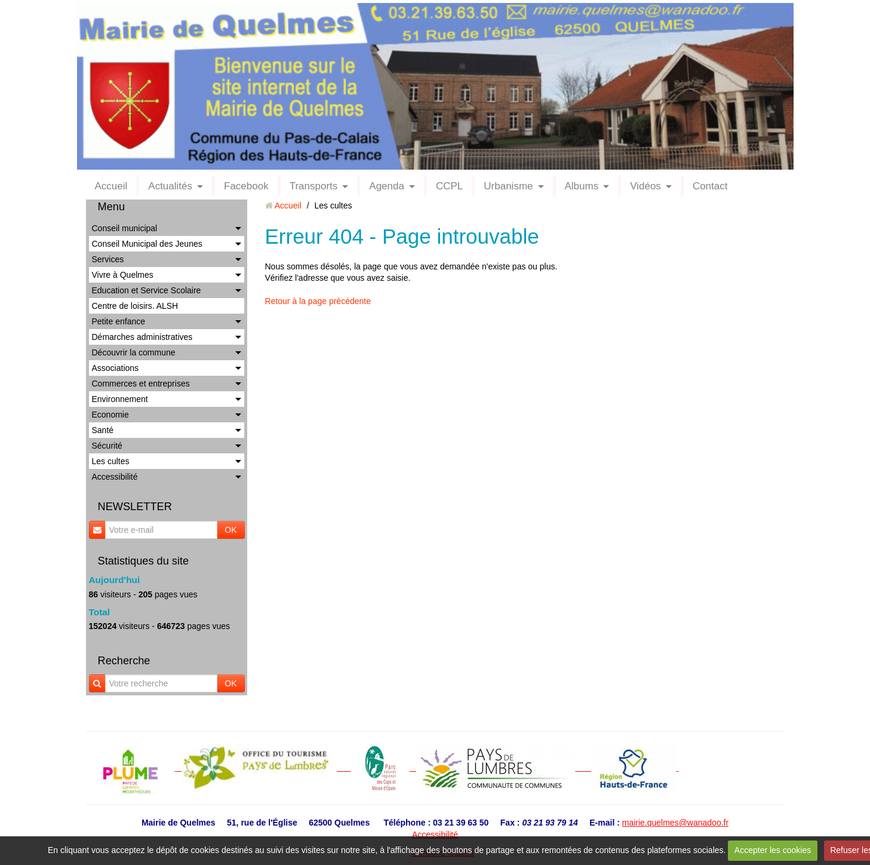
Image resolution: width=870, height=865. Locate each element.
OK (230, 530)
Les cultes (111, 461)
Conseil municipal (125, 228)
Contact (710, 186)
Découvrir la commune (134, 352)
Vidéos (645, 186)
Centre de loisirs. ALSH (135, 306)
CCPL (449, 186)
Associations (115, 368)
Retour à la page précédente (318, 301)
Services (108, 259)
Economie (110, 414)
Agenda (386, 186)
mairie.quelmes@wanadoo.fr (675, 822)
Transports (314, 186)
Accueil (111, 186)
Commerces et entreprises (141, 383)
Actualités (170, 186)
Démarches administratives (142, 337)
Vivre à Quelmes (122, 275)
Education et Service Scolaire (146, 290)
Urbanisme (508, 186)
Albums (582, 186)
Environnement (120, 399)
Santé (103, 430)
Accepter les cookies (772, 850)
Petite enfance (119, 321)
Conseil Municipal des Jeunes (147, 244)
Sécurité (107, 445)
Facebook (246, 186)
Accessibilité (115, 476)
